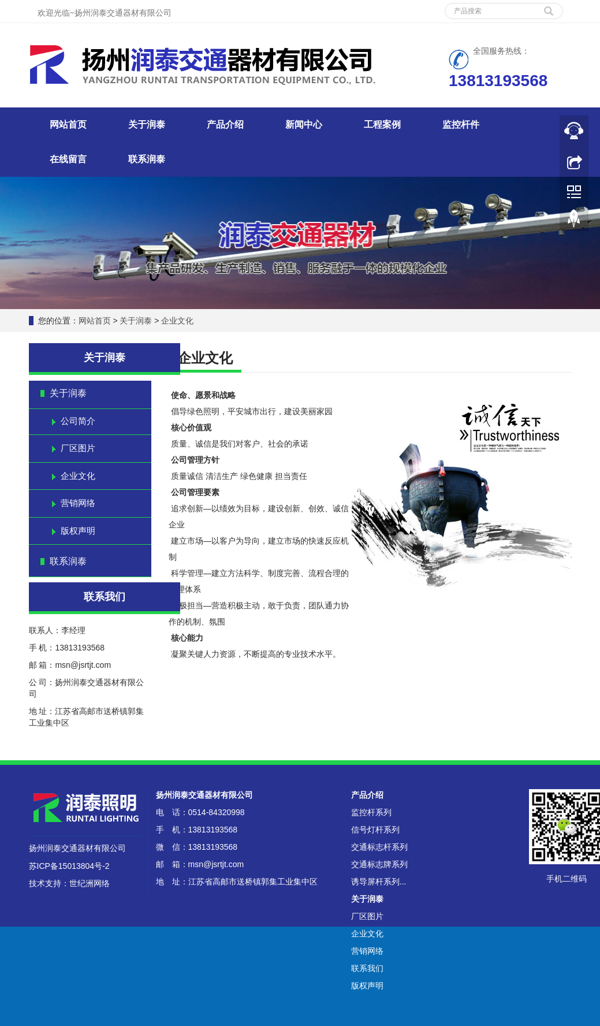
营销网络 (78, 503)
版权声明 (78, 531)
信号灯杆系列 (375, 829)
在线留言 (68, 159)
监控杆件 (460, 124)
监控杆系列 (371, 812)
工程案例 (382, 124)
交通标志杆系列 (379, 847)
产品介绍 (225, 124)
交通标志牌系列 (379, 864)
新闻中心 (303, 124)
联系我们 (367, 968)
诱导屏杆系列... (379, 881)
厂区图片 (78, 448)
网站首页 (68, 124)
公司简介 (78, 421)
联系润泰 (146, 159)
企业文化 (176, 320)
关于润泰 (146, 124)
